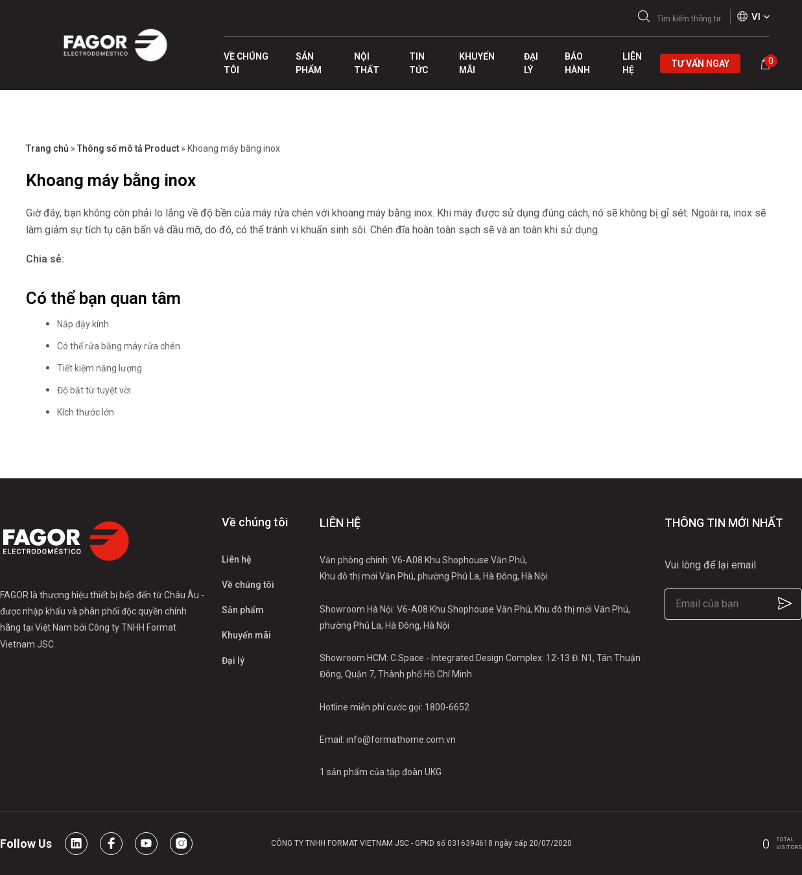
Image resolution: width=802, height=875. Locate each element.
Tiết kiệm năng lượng (99, 368)
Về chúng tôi (248, 584)
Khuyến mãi (246, 635)
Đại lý (233, 660)
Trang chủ (47, 148)
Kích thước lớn (85, 412)
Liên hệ (237, 559)
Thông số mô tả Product (128, 148)
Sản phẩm (243, 610)
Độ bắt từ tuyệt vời (94, 390)
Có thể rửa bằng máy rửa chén (118, 346)
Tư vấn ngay (700, 63)
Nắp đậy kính (83, 324)
